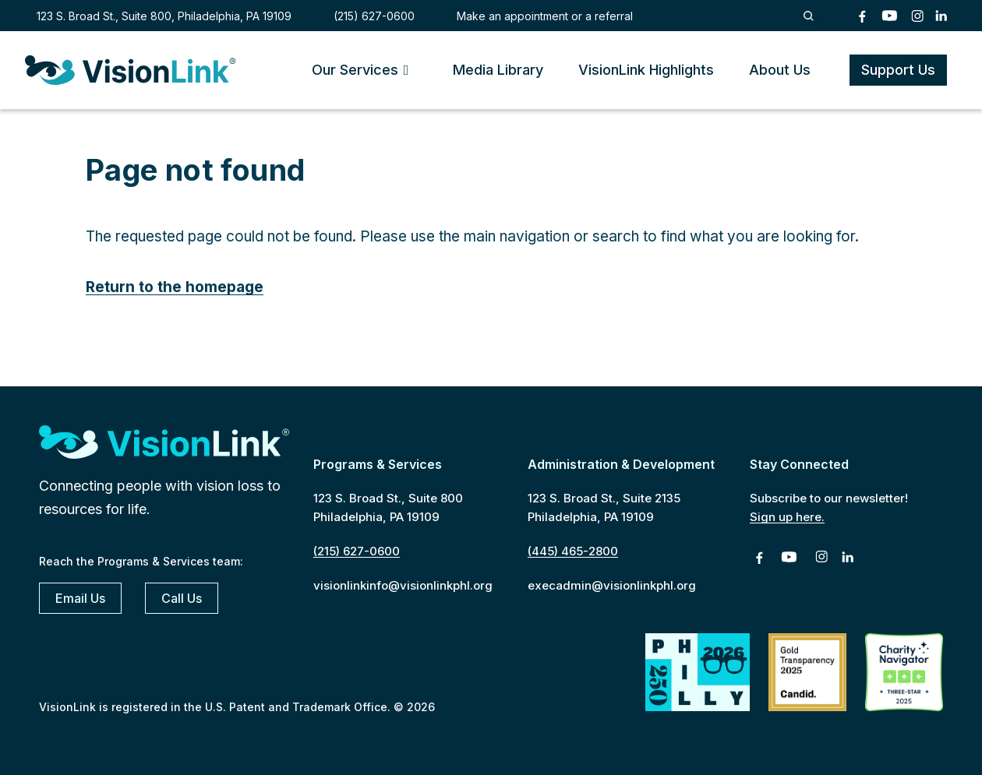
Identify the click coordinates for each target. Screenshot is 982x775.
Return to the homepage (174, 287)
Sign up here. (787, 516)
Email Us (80, 598)
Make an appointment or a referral (545, 16)
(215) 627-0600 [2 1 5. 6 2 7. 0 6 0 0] (374, 16)
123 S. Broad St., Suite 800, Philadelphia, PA (164, 16)
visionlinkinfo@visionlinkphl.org (403, 585)
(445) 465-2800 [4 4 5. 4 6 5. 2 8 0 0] (573, 551)
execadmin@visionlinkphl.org (612, 585)
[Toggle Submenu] (406, 70)
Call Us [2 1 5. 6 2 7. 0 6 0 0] (181, 598)
